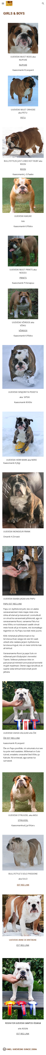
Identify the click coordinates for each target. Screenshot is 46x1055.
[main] (23, 13)
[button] (3, 3)
